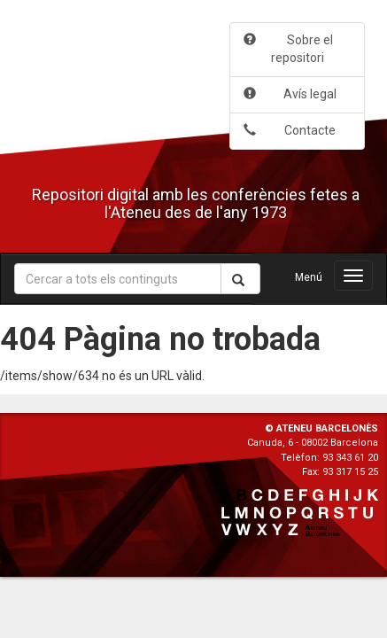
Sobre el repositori (288, 49)
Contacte (290, 130)
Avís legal (290, 94)
